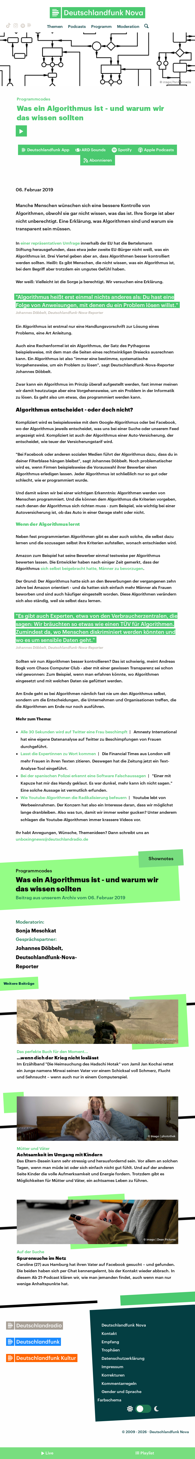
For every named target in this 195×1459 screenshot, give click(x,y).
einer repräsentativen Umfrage (50, 243)
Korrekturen (113, 1374)
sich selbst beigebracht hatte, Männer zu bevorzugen (92, 568)
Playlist (147, 1452)
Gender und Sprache (121, 1391)
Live (49, 1452)
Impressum (112, 1366)
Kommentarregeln (119, 1383)
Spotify (122, 149)
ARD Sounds (90, 149)
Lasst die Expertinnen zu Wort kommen (58, 753)
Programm (101, 26)
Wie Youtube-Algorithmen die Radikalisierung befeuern (74, 797)
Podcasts (77, 26)
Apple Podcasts (156, 149)
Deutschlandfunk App (45, 149)
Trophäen (111, 1349)
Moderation (128, 26)
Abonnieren (97, 160)
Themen (55, 26)
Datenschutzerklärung (123, 1358)
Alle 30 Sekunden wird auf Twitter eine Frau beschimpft (74, 731)
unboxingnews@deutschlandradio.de (52, 839)
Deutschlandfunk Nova (124, 1324)
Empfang (110, 1341)
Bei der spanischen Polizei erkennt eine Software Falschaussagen (83, 775)
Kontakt (109, 1333)
